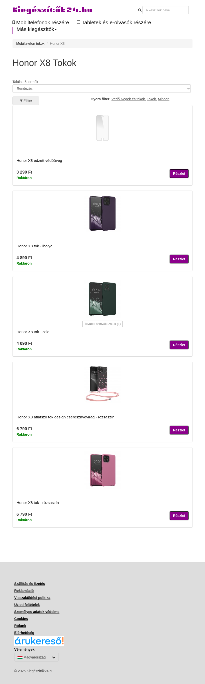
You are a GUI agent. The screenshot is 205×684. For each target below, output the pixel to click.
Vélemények (24, 649)
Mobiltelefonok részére (40, 22)
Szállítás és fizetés (29, 584)
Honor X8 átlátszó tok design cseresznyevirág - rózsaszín (65, 417)
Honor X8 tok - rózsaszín (37, 502)
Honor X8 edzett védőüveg (39, 160)
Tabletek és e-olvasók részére (114, 22)
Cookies (21, 619)
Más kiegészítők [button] (36, 29)
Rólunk (20, 626)
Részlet (179, 174)
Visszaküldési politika (32, 598)
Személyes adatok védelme (37, 612)
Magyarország (32, 657)
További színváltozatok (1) (102, 324)
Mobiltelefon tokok (30, 44)
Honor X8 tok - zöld (33, 332)
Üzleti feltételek (27, 605)
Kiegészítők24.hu (52, 10)
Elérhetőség (24, 633)
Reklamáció (24, 591)
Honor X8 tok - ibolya (34, 246)
